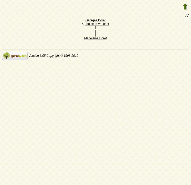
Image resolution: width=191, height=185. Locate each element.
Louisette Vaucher (97, 24)
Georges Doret (96, 21)
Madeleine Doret (95, 39)
